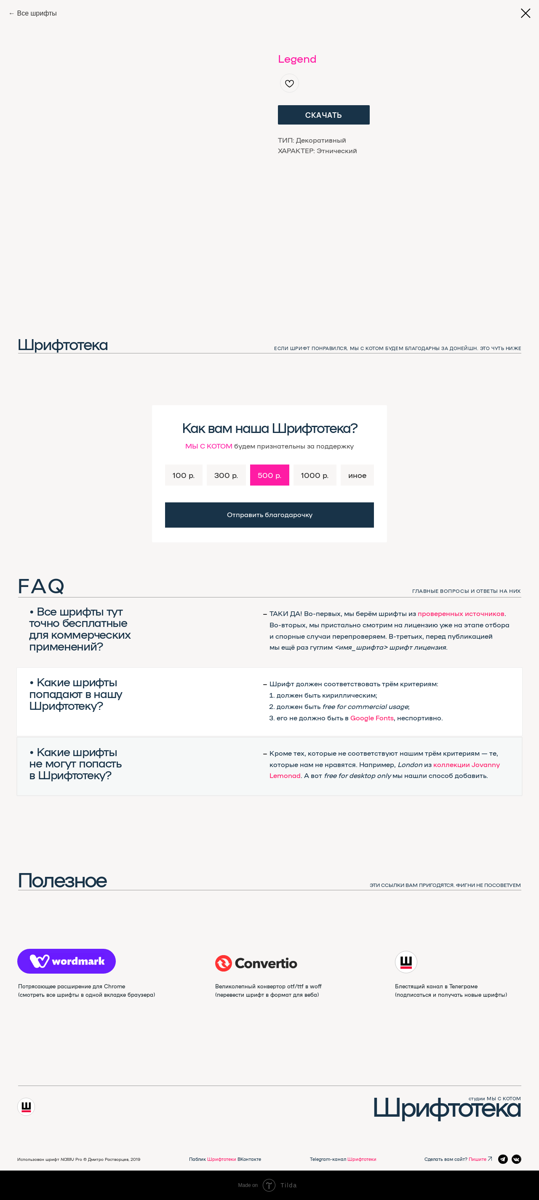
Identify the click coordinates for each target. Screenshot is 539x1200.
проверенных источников (461, 613)
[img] (256, 963)
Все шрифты (36, 13)
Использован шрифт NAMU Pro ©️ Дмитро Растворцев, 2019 (78, 1159)
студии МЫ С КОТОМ (495, 1098)
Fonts (385, 718)
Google (362, 718)
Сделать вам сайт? (455, 1159)
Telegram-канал (343, 1159)
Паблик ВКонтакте (225, 1159)
